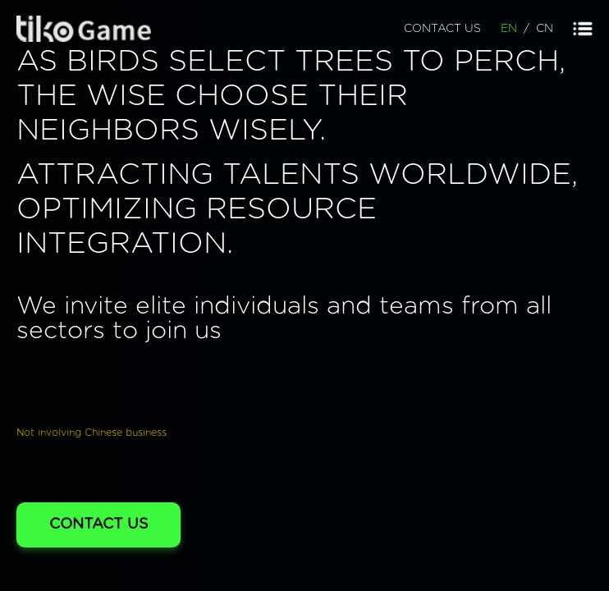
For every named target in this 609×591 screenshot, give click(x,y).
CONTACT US (442, 28)
